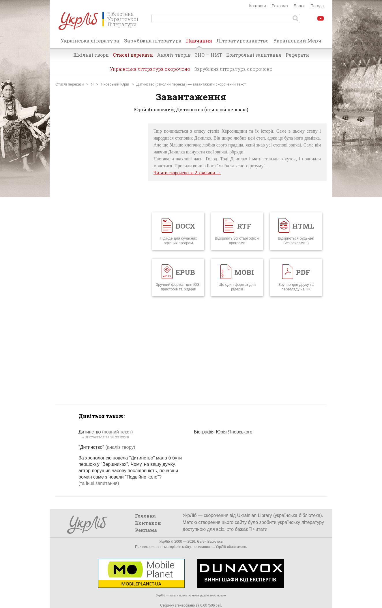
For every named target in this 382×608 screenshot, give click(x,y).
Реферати (297, 55)
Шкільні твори (91, 55)
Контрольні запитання (254, 55)
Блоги (299, 6)
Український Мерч (297, 40)
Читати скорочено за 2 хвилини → (187, 172)
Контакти (257, 6)
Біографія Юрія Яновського (223, 431)
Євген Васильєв (210, 542)
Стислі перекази (133, 55)
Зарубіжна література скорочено (233, 69)
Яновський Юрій (115, 84)
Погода (317, 6)
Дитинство (105, 431)
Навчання (199, 42)
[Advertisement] (98, 210)
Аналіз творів (174, 55)
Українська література (90, 40)
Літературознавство (242, 40)
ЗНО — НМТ (208, 55)
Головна (145, 516)
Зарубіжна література (152, 40)
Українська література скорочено (150, 69)
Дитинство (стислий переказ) (161, 84)
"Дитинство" (106, 447)
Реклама (280, 6)
